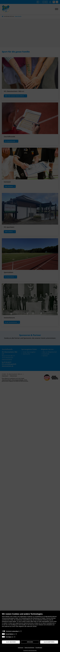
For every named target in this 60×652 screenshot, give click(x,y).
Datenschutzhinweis (29, 647)
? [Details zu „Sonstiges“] (14, 637)
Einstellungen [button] (39, 647)
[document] (30, 621)
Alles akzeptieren (49, 642)
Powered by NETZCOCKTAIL (30, 650)
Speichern (30, 642)
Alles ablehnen (11, 642)
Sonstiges (8, 637)
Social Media (9, 634)
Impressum (20, 647)
